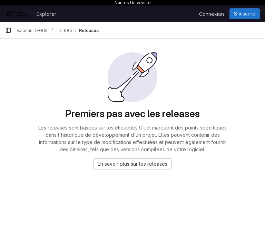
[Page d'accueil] (17, 13)
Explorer (46, 14)
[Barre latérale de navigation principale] (8, 30)
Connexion (211, 14)
